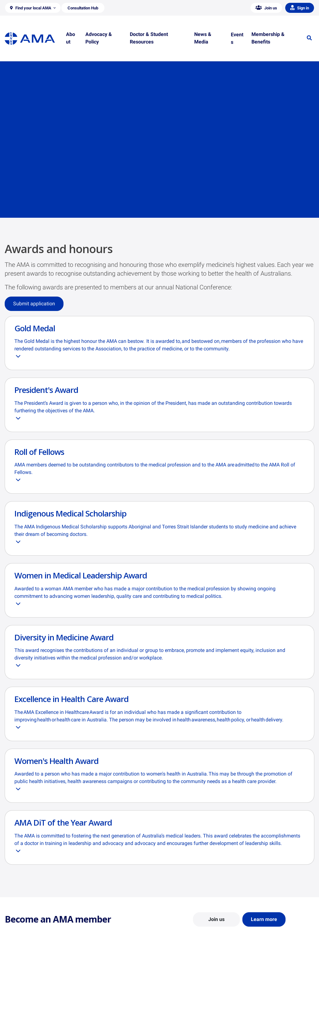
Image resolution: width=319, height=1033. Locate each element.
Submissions (96, 1017)
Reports (92, 1007)
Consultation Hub (101, 1026)
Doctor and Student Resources (193, 1004)
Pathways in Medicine (185, 1022)
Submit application (34, 304)
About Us (14, 989)
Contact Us (15, 998)
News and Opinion (261, 998)
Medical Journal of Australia (271, 1007)
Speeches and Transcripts (269, 1017)
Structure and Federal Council (33, 1007)
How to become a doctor (188, 1013)
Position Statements (104, 989)
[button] (33, 8)
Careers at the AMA (23, 1017)
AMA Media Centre (262, 989)
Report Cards (97, 998)
